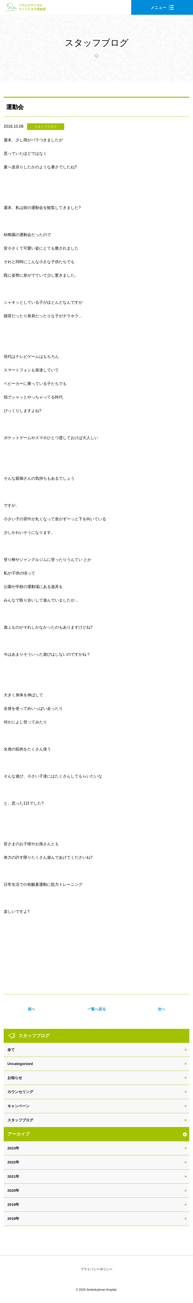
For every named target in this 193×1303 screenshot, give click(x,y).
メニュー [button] (162, 7)
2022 (11, 1162)
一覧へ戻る (96, 1009)
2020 (11, 1190)
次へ (161, 1009)
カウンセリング (20, 1092)
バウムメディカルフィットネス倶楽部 (25, 8)
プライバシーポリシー (96, 1269)
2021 (11, 1176)
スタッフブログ (45, 126)
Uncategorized (20, 1064)
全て (11, 1050)
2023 (11, 1148)
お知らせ (14, 1078)
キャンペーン (18, 1106)
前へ (31, 1009)
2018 (11, 1218)
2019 (11, 1204)
